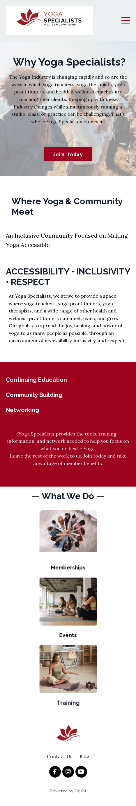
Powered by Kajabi (68, 791)
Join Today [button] (68, 154)
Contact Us (60, 756)
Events (68, 630)
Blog (84, 756)
